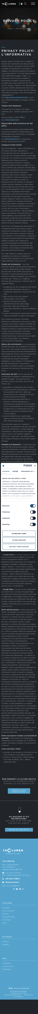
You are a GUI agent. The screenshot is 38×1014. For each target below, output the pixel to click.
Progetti (5, 944)
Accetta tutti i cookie (19, 533)
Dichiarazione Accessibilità (18, 991)
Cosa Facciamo (8, 911)
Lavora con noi (8, 966)
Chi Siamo (6, 908)
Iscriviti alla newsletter (19, 790)
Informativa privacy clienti (18, 993)
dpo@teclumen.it (12, 139)
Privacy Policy (28, 994)
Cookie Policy (18, 996)
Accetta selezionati (19, 540)
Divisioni (5, 914)
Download (6, 920)
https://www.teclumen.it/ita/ (16, 97)
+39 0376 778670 (12, 879)
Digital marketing (19, 988)
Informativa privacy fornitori (13, 994)
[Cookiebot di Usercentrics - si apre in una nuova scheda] (24, 465)
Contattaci (6, 963)
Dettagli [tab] (15, 471)
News (4, 923)
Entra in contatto (19, 829)
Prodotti (5, 941)
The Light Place (8, 917)
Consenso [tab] (6, 471)
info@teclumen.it (12, 120)
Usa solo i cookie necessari (19, 546)
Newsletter (6, 969)
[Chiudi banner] (35, 465)
